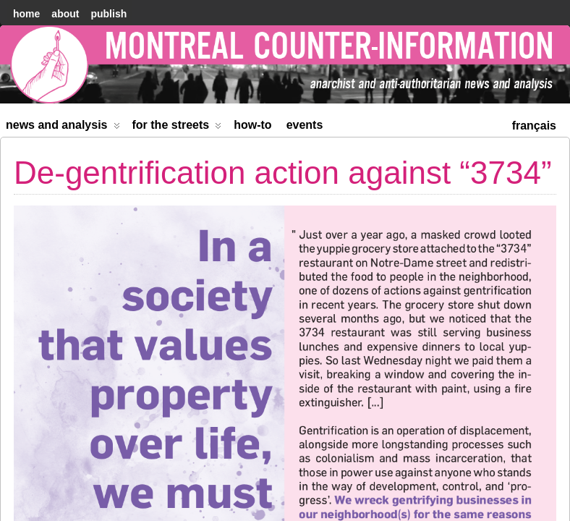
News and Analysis (63, 128)
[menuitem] (534, 124)
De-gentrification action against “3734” (283, 172)
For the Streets (177, 128)
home (26, 14)
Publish (108, 14)
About (65, 14)
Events (304, 125)
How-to (252, 125)
